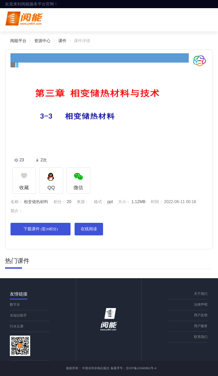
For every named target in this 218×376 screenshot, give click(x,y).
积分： (60, 202)
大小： (124, 202)
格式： (100, 202)
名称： (17, 202)
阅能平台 (18, 40)
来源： (83, 202)
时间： (157, 202)
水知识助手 (18, 315)
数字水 (15, 304)
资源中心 (42, 40)
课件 (62, 40)
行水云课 (16, 326)
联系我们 (200, 337)
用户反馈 (200, 315)
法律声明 (200, 304)
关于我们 (200, 294)
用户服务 (200, 326)
